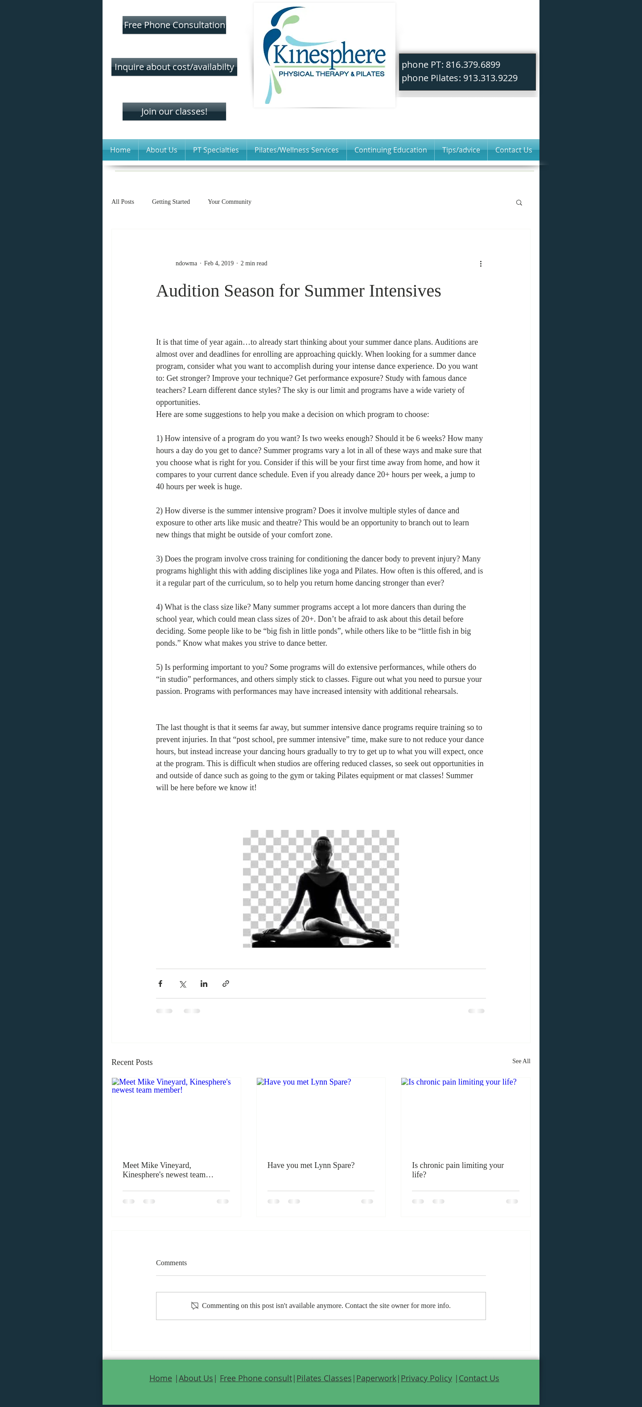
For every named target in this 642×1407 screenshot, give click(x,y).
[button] (162, 150)
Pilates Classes (324, 1378)
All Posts (122, 201)
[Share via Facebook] (160, 983)
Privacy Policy (426, 1378)
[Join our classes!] (174, 111)
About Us (196, 1378)
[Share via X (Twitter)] (182, 983)
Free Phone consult (256, 1378)
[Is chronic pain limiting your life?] (465, 1114)
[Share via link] (226, 983)
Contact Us (479, 1378)
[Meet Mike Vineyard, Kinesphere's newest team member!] (176, 1114)
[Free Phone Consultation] (174, 25)
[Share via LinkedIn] (204, 983)
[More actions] (480, 263)
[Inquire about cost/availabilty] (174, 67)
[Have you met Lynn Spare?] (321, 1114)
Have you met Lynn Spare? (311, 1165)
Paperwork (376, 1378)
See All (521, 1061)
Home (160, 1378)
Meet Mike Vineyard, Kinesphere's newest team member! (164, 1170)
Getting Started (171, 201)
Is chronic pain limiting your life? (458, 1170)
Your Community (229, 201)
